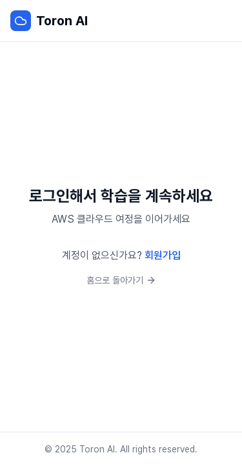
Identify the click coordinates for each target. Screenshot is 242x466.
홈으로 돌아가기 (121, 280)
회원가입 (163, 255)
